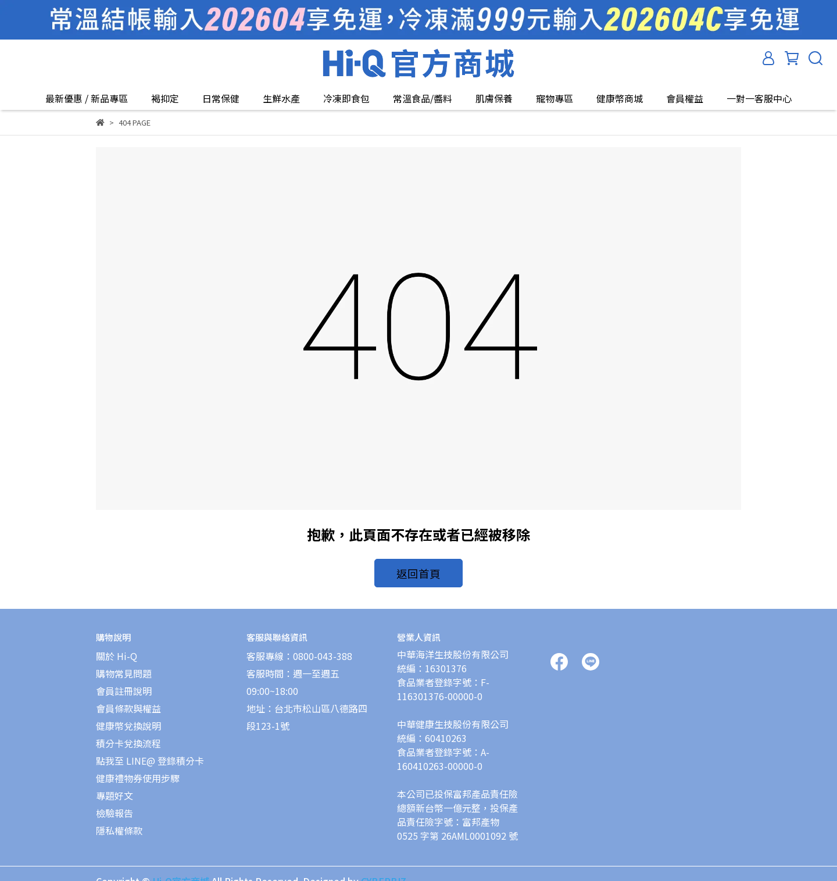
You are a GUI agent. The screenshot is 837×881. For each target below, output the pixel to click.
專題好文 (114, 789)
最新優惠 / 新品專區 (86, 98)
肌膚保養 (494, 98)
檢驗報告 (114, 806)
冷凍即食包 (346, 98)
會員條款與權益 (128, 701)
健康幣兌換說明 (128, 719)
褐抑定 (165, 98)
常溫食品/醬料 (422, 98)
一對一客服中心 (759, 98)
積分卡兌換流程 (128, 736)
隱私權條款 (119, 823)
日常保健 (220, 98)
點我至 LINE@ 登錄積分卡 (150, 754)
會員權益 (684, 98)
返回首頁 (418, 571)
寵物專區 (554, 98)
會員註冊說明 (124, 684)
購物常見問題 (124, 666)
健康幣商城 (619, 98)
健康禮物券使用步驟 (138, 771)
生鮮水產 (281, 98)
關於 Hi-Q (116, 649)
